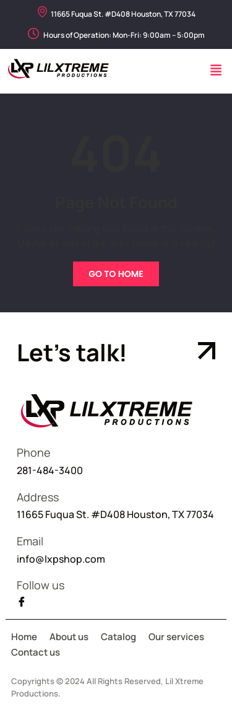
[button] (215, 70)
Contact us (35, 652)
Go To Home (116, 274)
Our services (176, 636)
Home (24, 636)
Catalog (118, 636)
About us (68, 636)
